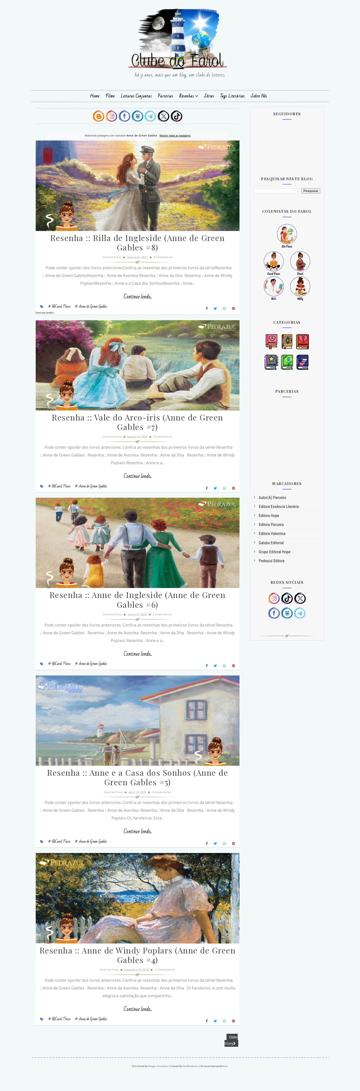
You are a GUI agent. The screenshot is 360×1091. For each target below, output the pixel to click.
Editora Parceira (263, 524)
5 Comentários (159, 444)
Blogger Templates (158, 1084)
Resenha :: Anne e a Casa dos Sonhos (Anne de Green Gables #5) (133, 792)
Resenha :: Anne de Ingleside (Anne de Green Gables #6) (134, 611)
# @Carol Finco (67, 309)
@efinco (224, 1084)
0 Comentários (159, 260)
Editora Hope (260, 515)
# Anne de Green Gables (99, 309)
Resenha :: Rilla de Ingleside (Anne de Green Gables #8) (133, 246)
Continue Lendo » (53, 316)
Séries (209, 96)
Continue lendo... (134, 300)
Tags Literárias (232, 96)
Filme (110, 96)
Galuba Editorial (263, 542)
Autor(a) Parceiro (264, 497)
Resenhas (186, 96)
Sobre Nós (259, 96)
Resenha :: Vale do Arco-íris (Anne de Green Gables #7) (134, 430)
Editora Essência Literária (270, 506)
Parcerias (165, 96)
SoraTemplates (190, 1084)
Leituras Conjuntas (136, 96)
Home (95, 96)
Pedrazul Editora (263, 560)
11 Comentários (161, 988)
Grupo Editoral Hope (266, 551)
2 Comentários (158, 625)
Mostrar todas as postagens (171, 134)
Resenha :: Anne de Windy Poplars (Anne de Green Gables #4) (134, 974)
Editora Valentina (263, 533)
